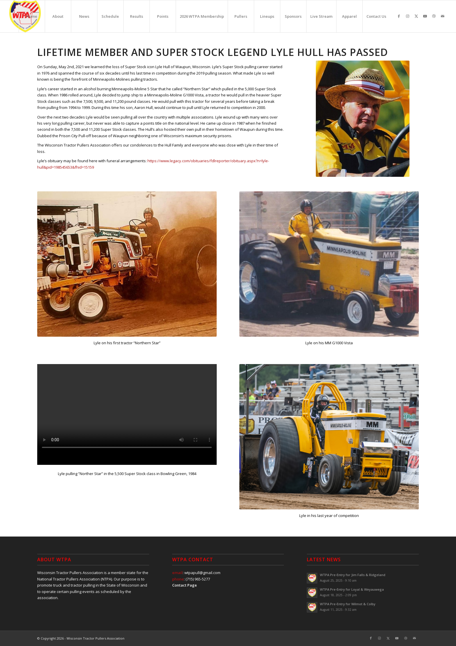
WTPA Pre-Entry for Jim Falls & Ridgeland (352, 575)
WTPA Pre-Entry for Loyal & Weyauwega (352, 589)
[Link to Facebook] (399, 16)
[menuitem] (32, 16)
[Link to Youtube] (425, 16)
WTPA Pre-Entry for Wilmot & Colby (347, 604)
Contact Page (184, 585)
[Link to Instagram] (407, 16)
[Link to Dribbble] (434, 16)
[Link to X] (416, 16)
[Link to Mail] (442, 16)
